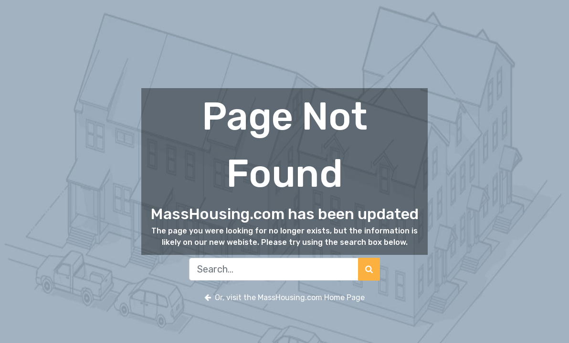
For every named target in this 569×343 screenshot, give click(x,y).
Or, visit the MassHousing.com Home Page (284, 297)
